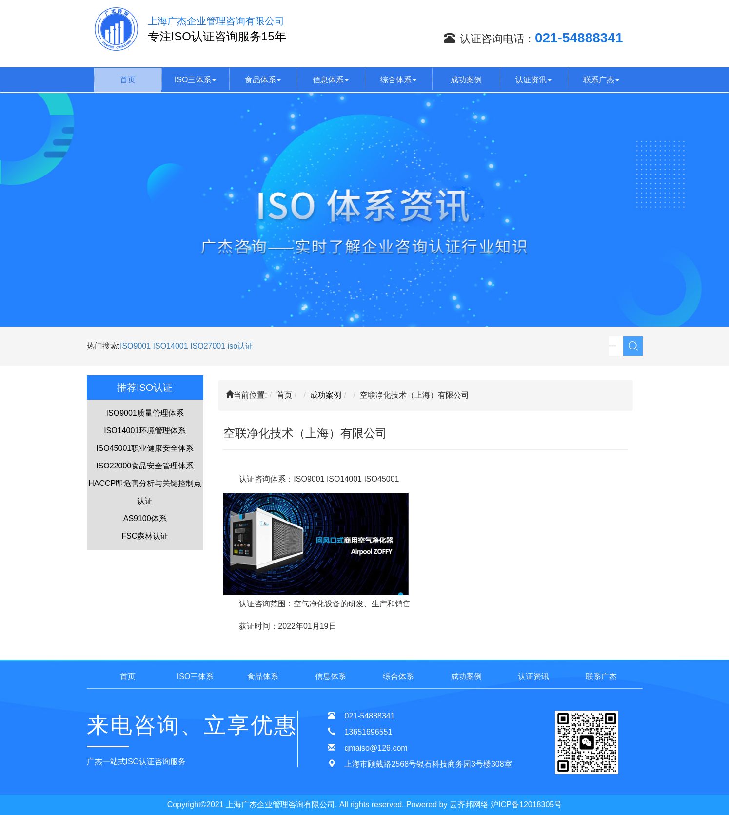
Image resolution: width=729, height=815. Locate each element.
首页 (128, 80)
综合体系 (398, 80)
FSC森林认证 (144, 536)
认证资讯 (533, 80)
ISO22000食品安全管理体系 (145, 466)
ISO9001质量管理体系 (145, 413)
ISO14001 (172, 346)
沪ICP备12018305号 (526, 804)
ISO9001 (135, 346)
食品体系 (263, 80)
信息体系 (331, 80)
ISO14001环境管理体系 (145, 431)
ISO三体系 (196, 80)
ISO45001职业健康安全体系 (145, 448)
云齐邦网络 (469, 804)
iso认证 (240, 346)
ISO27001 (207, 346)
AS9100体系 (145, 518)
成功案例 (466, 80)
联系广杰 (601, 80)
